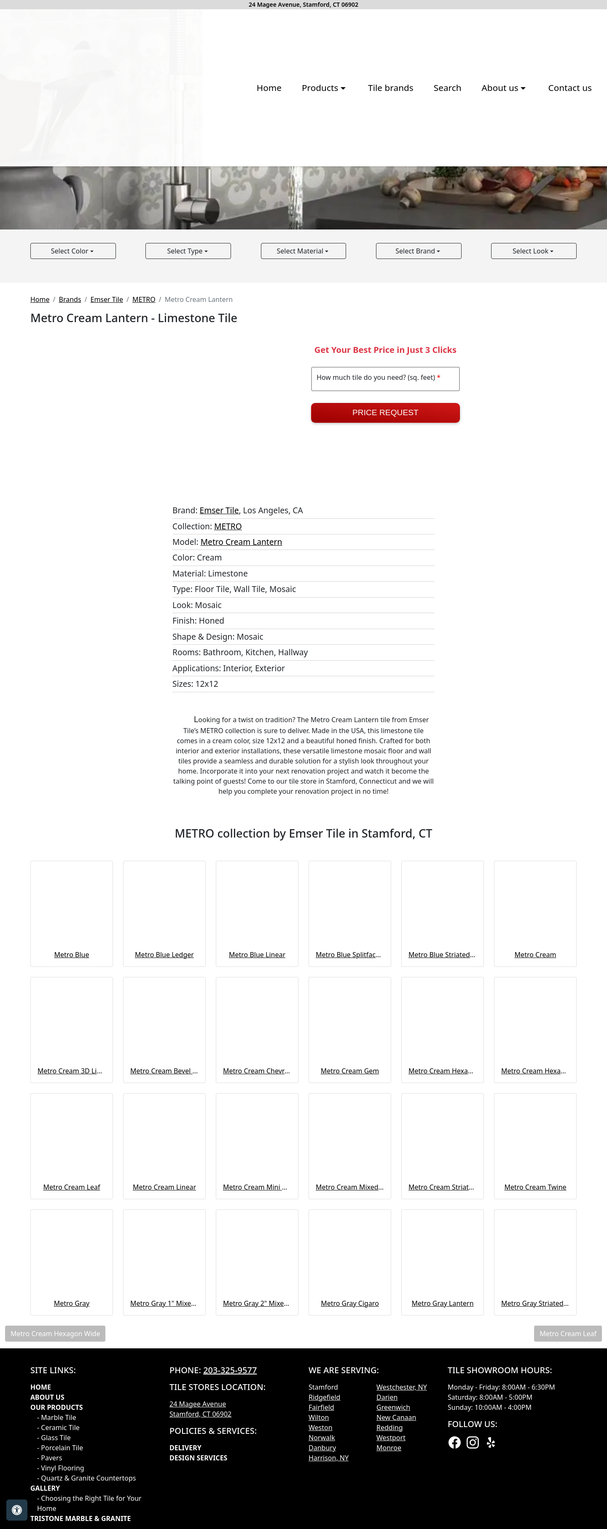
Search (327, 176)
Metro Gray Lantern (442, 1489)
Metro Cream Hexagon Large (442, 1257)
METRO (144, 485)
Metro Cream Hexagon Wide (535, 1257)
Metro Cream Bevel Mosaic (164, 1257)
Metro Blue (71, 1140)
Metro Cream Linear (164, 1373)
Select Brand (416, 437)
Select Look (531, 437)
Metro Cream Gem (350, 1257)
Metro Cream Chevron (257, 1257)
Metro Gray (72, 1489)
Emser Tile (107, 485)
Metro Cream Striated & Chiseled (442, 1373)
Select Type (185, 437)
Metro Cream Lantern (241, 728)
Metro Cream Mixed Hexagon (350, 1373)
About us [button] (380, 176)
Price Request (385, 599)
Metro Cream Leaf (71, 1373)
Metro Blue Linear (257, 1140)
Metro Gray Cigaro (350, 1489)
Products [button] (200, 176)
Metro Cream (535, 1140)
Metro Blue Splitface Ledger (350, 1140)
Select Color (70, 437)
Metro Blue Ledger (164, 1140)
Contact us (449, 176)
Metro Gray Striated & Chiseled (535, 1489)
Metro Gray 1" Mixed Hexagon (164, 1489)
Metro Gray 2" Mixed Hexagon (257, 1489)
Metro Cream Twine (535, 1373)
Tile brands (270, 176)
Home (148, 176)
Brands (70, 485)
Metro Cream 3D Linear (72, 1257)
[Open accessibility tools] (16, 1510)
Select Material (301, 437)
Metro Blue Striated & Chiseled (442, 1140)
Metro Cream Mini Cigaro (257, 1373)
